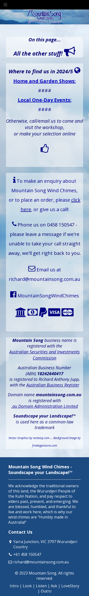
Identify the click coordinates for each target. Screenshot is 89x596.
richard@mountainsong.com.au (41, 562)
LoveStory (70, 585)
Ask (54, 585)
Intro (14, 585)
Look (27, 585)
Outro (46, 591)
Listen (41, 585)
